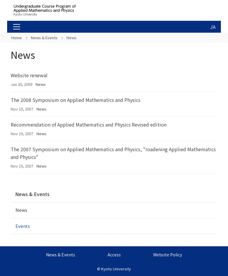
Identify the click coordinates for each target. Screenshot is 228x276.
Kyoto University (116, 269)
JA (213, 26)
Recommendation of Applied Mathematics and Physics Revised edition (89, 124)
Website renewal (29, 75)
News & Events (44, 37)
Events (22, 226)
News (41, 84)
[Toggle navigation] (17, 27)
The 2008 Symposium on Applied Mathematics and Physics (75, 99)
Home (16, 37)
